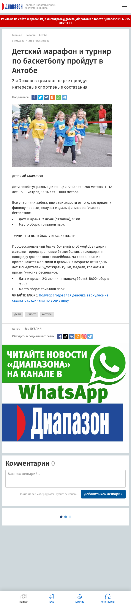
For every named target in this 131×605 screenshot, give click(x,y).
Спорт (31, 314)
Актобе (43, 35)
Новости (30, 35)
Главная (17, 35)
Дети (17, 314)
